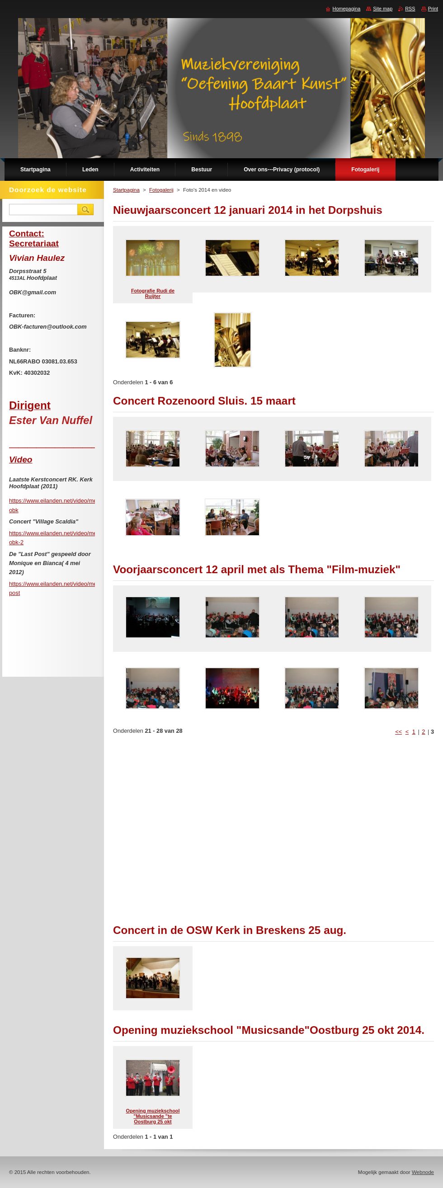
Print (433, 8)
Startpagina (126, 190)
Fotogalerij (161, 190)
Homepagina (347, 8)
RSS (410, 8)
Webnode (423, 1172)
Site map (382, 8)
